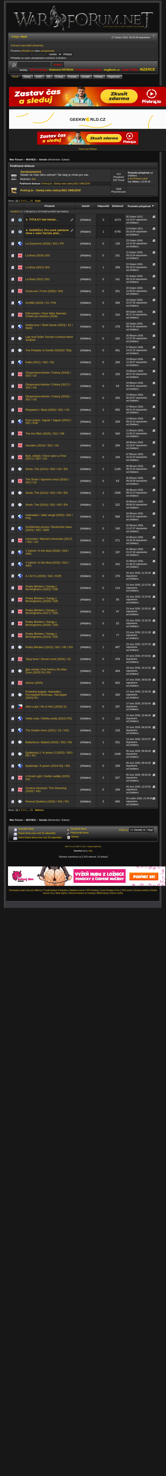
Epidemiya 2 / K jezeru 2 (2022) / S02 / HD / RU (49, 754)
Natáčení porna (77, 890)
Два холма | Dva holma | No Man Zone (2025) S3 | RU (46, 671)
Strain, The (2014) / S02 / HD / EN (47, 492)
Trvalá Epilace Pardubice (56, 890)
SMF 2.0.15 (69, 846)
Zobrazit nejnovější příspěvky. (27, 45)
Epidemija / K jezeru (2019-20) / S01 (48, 765)
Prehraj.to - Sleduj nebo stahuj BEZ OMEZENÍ (66, 183)
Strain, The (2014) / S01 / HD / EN (47, 504)
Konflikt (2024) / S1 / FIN (41, 302)
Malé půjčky (61, 893)
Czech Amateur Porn (110, 890)
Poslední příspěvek (141, 206)
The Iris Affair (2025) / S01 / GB (45, 433)
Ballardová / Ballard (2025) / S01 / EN (49, 742)
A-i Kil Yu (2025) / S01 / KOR (43, 576)
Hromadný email (17, 890)
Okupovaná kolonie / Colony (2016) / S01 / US (48, 398)
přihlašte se (27, 50)
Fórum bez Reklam (88, 149)
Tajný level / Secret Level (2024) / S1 (48, 659)
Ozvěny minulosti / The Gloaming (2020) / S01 (46, 789)
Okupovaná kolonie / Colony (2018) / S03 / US (48, 374)
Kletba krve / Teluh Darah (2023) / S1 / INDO (49, 326)
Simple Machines (94, 846)
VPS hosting (92, 890)
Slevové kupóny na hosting (82, 893)
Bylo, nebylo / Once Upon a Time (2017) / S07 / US (46, 457)
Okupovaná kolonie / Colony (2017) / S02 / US (48, 386)
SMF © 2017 (81, 846)
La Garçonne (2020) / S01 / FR (45, 243)
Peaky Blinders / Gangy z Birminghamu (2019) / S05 (42, 600)
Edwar (65, 159)
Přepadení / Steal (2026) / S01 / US (47, 409)
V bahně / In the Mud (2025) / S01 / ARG (47, 564)
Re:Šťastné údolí (138, 178)
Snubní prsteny (141, 890)
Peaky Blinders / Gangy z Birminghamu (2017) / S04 (42, 612)
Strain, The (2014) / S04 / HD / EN (47, 469)
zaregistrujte (47, 50)
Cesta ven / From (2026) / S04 (44, 291)
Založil (85, 205)
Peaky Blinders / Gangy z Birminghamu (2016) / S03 (42, 623)
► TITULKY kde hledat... (42, 219)
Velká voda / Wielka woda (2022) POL (49, 718)
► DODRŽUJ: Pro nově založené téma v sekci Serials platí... (47, 231)
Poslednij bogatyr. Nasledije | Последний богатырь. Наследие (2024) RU (46, 694)
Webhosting (102, 893)
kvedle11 (15, 211)
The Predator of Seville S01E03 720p (49, 350)
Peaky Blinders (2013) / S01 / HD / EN (49, 647)
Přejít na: (123, 830)
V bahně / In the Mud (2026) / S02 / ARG (47, 552)
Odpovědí (103, 205)
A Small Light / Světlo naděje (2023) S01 (48, 778)
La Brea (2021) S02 (38, 267)
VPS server (127, 890)
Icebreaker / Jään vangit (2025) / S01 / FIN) (49, 516)
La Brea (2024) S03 (38, 255)
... (28, 200)
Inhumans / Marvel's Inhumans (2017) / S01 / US (49, 540)
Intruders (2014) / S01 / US (42, 445)
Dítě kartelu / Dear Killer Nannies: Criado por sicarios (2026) (46, 315)
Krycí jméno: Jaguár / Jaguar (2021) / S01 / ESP (49, 422)
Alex (34, 179)
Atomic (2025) (34, 682)
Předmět (50, 205)
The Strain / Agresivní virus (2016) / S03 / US (47, 481)
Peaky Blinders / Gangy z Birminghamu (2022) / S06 (42, 588)
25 (31, 200)
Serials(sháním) (31, 171)
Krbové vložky (116, 893)
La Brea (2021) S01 (38, 279)
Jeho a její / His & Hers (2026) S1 (46, 706)
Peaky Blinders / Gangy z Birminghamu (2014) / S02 (42, 635)
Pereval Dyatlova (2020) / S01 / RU (47, 801)
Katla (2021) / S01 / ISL (40, 362)
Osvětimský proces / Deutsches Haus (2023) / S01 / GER (49, 528)
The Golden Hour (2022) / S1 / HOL (48, 730)
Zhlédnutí (117, 205)
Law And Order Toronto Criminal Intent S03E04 (49, 338)
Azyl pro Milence (34, 890)
